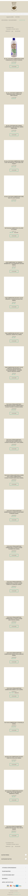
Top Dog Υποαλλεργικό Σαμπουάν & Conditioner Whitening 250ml (14, 619)
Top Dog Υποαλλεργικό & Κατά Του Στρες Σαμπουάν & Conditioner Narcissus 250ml (14, 476)
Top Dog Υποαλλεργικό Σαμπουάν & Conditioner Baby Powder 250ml (14, 512)
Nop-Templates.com (17, 894)
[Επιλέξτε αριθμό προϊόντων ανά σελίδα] (12, 31)
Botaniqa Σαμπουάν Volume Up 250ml (14, 228)
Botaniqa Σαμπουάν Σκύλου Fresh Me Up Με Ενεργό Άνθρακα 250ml (14, 792)
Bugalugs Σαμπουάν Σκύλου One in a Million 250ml (14, 757)
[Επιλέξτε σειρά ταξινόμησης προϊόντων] (13, 29)
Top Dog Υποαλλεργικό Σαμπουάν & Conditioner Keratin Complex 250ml (14, 583)
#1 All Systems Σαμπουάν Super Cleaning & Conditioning (14, 59)
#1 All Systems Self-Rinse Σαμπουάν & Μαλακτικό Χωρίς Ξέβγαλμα (14, 127)
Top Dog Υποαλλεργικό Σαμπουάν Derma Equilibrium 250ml (13, 654)
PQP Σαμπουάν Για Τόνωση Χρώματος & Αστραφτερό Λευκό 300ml (14, 264)
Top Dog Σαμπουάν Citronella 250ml (14, 723)
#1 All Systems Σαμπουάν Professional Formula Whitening (14, 94)
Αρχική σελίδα (10, 16)
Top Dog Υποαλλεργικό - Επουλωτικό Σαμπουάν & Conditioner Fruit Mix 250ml (14, 441)
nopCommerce (16, 892)
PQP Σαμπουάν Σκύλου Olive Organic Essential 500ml (14, 334)
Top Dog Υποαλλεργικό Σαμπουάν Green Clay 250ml (14, 689)
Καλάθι (15, 14)
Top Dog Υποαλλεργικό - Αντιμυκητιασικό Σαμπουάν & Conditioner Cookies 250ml (14, 405)
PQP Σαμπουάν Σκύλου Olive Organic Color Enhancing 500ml (14, 299)
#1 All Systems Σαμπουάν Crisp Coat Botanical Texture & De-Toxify (14, 162)
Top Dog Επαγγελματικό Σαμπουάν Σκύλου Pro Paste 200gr (14, 828)
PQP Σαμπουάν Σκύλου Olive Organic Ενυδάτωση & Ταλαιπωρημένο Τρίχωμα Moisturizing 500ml (14, 369)
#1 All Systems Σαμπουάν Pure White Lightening (13, 197)
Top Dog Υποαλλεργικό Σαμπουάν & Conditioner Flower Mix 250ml (14, 548)
